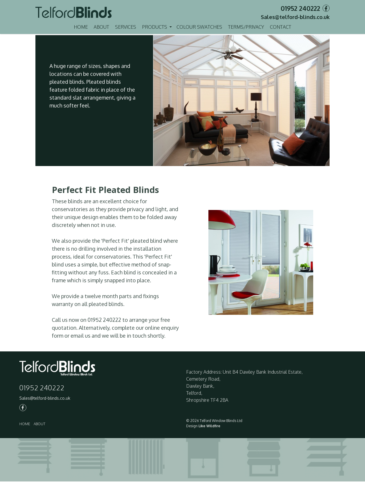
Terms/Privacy (246, 27)
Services (125, 27)
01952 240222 (300, 8)
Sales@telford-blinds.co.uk (295, 17)
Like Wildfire (209, 426)
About (101, 27)
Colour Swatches (199, 27)
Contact (280, 27)
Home (81, 27)
